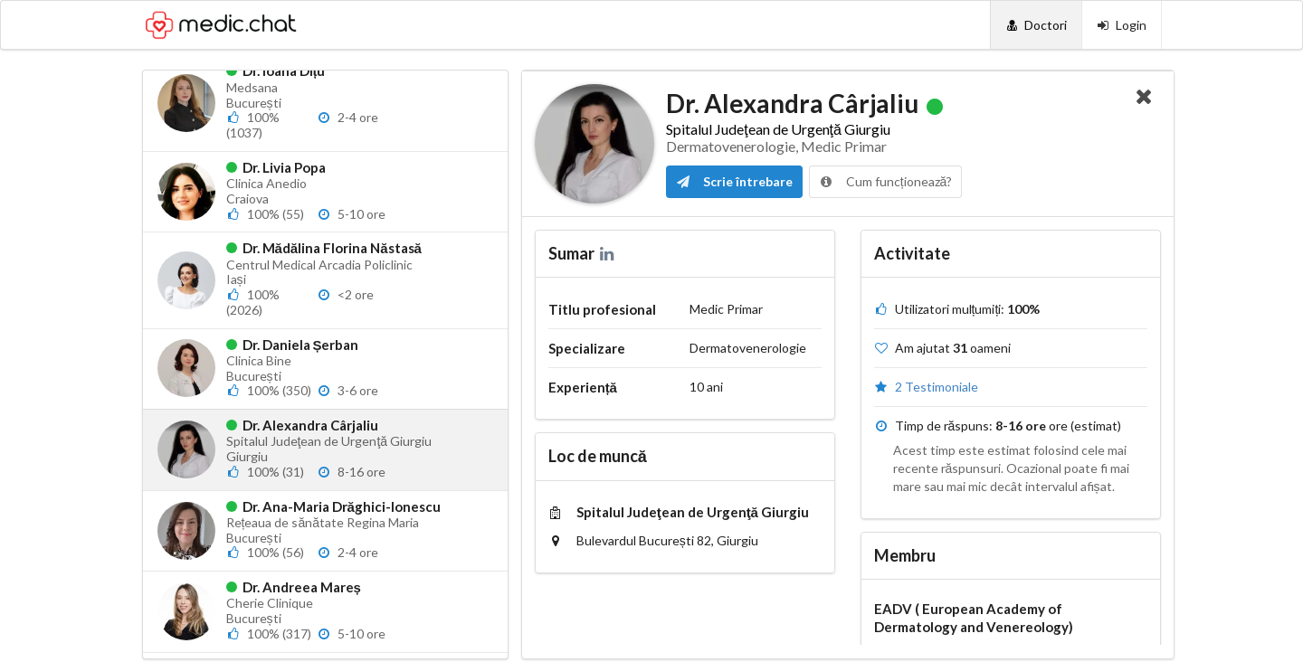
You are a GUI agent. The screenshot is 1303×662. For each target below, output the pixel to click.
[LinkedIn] (608, 253)
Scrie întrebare (734, 181)
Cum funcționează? (886, 181)
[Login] (1121, 25)
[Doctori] (1035, 25)
